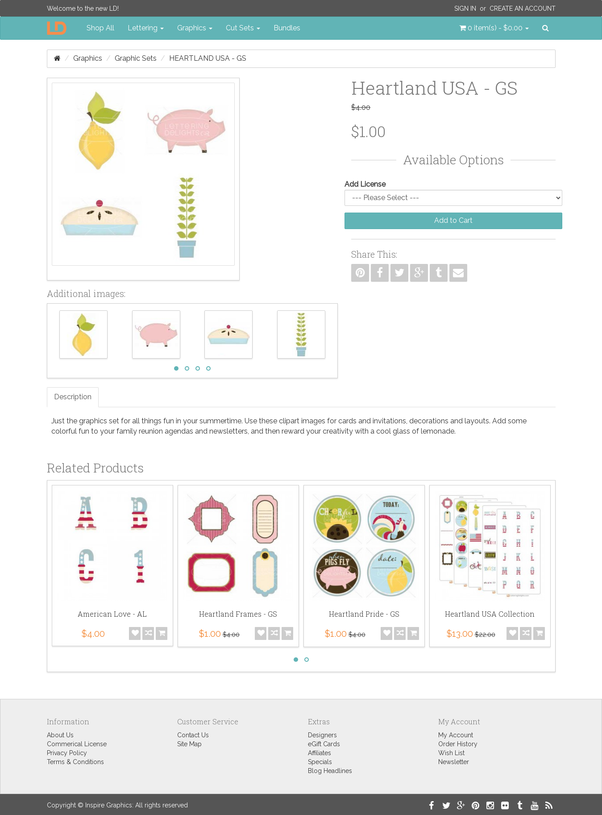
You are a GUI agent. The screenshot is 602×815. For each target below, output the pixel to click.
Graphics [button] (194, 28)
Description (72, 397)
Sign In (465, 8)
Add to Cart (453, 220)
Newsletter (453, 761)
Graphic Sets (136, 58)
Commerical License (77, 744)
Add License (365, 184)
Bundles (287, 28)
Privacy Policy (67, 752)
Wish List (451, 752)
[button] (494, 28)
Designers (322, 735)
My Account (455, 735)
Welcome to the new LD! (83, 8)
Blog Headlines (330, 770)
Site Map (189, 744)
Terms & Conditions (75, 761)
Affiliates (319, 752)
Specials (320, 761)
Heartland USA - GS (207, 58)
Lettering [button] (146, 28)
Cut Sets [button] (243, 28)
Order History (457, 744)
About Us (60, 735)
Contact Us (193, 735)
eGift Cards (324, 744)
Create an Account (523, 8)
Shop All (100, 28)
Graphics (87, 58)
